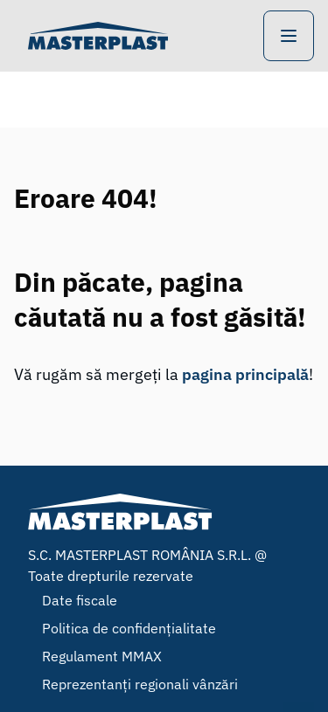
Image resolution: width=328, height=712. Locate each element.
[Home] (98, 36)
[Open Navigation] (288, 35)
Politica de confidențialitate (129, 628)
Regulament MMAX (102, 656)
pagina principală (245, 374)
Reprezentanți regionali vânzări (140, 684)
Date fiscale (79, 600)
